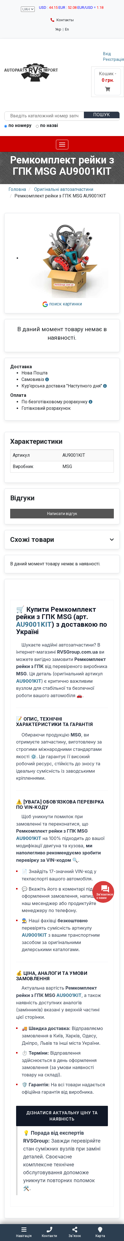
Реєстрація (113, 59)
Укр (58, 29)
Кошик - (107, 81)
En (67, 29)
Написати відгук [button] (62, 513)
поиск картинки (62, 304)
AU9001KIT (34, 624)
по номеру (17, 126)
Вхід (107, 53)
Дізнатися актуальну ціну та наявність (62, 1115)
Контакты (62, 20)
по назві (47, 126)
